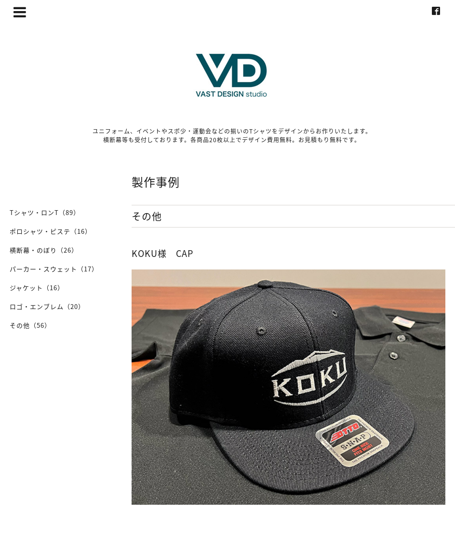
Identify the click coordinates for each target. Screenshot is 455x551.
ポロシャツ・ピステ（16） (51, 231)
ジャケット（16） (37, 287)
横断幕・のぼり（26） (44, 250)
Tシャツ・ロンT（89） (45, 212)
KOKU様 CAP (162, 253)
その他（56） (30, 325)
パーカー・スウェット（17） (54, 268)
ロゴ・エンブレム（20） (47, 306)
